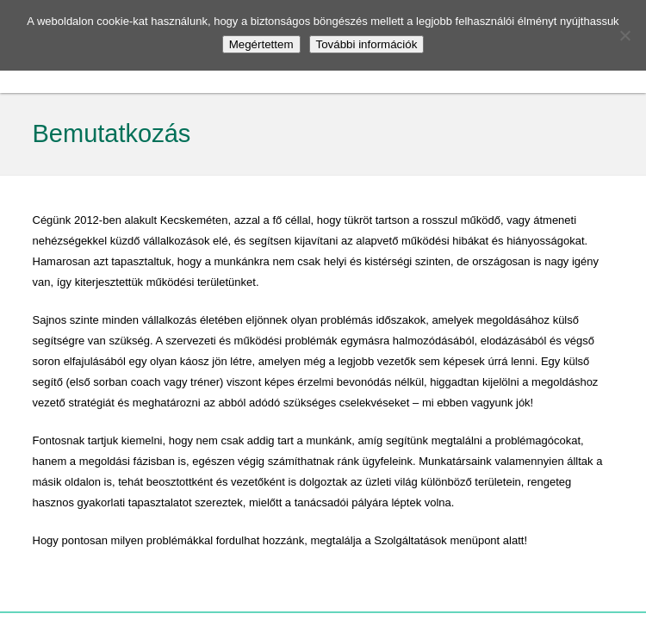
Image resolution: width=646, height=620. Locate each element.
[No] (624, 35)
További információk (367, 44)
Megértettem (261, 44)
